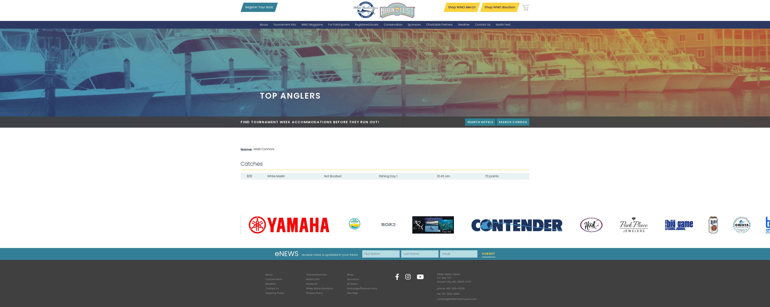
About (269, 274)
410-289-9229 (455, 288)
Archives (352, 284)
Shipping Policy (274, 293)
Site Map (352, 293)
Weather (270, 284)
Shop (350, 274)
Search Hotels (480, 122)
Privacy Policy (314, 293)
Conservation (273, 279)
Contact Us (272, 288)
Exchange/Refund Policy (362, 288)
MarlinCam (313, 279)
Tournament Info (316, 274)
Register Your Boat (259, 7)
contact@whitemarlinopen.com (457, 299)
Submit (488, 253)
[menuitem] (263, 24)
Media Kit (311, 284)
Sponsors (353, 279)
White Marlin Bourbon (319, 288)
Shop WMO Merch (461, 7)
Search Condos (513, 122)
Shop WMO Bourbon (500, 7)
